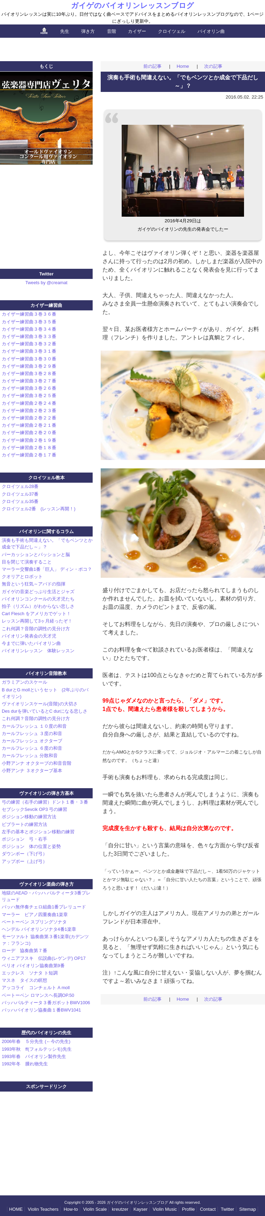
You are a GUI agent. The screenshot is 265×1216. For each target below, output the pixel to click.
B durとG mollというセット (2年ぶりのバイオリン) (45, 693)
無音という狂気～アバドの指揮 (33, 584)
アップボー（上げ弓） (24, 861)
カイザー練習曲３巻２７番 (29, 380)
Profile (188, 1209)
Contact (208, 1209)
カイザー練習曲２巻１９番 (29, 440)
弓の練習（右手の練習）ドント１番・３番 (45, 802)
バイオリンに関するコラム (46, 531)
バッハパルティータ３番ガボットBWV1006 (46, 1002)
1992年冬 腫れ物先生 (25, 1063)
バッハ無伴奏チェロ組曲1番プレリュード (44, 906)
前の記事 (152, 66)
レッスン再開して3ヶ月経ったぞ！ (37, 621)
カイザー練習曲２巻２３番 (29, 410)
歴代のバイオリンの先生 (46, 1032)
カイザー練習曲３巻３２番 (29, 343)
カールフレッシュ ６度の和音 (32, 748)
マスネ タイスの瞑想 (24, 980)
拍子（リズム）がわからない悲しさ (38, 606)
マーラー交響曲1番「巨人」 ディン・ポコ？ (47, 569)
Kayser (141, 1209)
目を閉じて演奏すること (27, 561)
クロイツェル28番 (20, 486)
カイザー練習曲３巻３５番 (29, 321)
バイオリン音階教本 (46, 673)
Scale (95, 1209)
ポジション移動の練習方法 (29, 816)
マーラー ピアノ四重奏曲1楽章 (35, 914)
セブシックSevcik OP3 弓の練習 (34, 809)
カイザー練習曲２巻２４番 (29, 403)
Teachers (43, 1209)
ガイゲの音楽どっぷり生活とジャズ (38, 591)
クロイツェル (171, 31)
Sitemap (247, 1209)
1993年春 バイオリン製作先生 (34, 1056)
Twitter (227, 1209)
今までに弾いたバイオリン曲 (31, 643)
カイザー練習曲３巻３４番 (29, 329)
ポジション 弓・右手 (24, 839)
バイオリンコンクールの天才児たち (38, 599)
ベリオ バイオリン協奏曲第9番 (33, 965)
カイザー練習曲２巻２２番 (29, 417)
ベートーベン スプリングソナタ (34, 921)
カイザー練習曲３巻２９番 (29, 366)
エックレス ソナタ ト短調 (30, 973)
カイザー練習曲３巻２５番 (29, 395)
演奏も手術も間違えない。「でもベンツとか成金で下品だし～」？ (47, 543)
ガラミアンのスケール (27, 682)
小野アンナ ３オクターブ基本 (32, 770)
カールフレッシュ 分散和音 (30, 755)
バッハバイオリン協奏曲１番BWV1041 (41, 1010)
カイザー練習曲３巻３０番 (29, 358)
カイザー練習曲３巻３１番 (29, 351)
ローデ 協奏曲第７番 (24, 950)
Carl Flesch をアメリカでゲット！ (36, 613)
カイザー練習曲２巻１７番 (29, 455)
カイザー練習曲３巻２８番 (29, 373)
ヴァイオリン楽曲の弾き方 (46, 884)
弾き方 (88, 31)
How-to (71, 1209)
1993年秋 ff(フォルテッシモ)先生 (37, 1049)
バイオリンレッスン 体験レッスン (38, 650)
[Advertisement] (132, 48)
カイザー (137, 31)
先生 (64, 31)
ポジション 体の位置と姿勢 (31, 846)
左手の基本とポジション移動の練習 (38, 831)
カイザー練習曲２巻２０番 (29, 432)
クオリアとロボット (22, 576)
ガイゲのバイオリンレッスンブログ (132, 5)
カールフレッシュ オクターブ (32, 740)
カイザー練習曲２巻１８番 (29, 447)
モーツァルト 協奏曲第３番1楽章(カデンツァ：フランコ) (45, 940)
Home (183, 66)
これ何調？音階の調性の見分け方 (36, 628)
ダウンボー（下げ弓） (24, 853)
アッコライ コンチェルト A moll (36, 987)
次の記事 (213, 66)
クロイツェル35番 (20, 501)
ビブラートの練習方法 (24, 824)
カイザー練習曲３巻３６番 (29, 314)
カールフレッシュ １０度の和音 (34, 726)
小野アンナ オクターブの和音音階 (36, 763)
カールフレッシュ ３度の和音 (32, 733)
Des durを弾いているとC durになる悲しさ (44, 711)
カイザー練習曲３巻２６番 (29, 388)
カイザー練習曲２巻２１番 (29, 425)
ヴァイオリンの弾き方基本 (46, 793)
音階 (111, 31)
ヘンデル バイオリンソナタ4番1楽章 (39, 929)
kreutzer (120, 1209)
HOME (16, 1209)
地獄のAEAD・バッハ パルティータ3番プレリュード (46, 896)
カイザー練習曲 (46, 305)
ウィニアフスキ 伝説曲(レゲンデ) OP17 (44, 958)
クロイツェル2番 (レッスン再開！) (39, 508)
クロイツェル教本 (46, 477)
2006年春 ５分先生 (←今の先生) (36, 1041)
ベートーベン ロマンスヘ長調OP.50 (38, 995)
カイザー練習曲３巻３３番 (29, 336)
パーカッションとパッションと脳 (36, 554)
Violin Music (165, 1209)
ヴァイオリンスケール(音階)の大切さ (40, 703)
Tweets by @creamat (46, 282)
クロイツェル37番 (20, 494)
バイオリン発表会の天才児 (29, 636)
